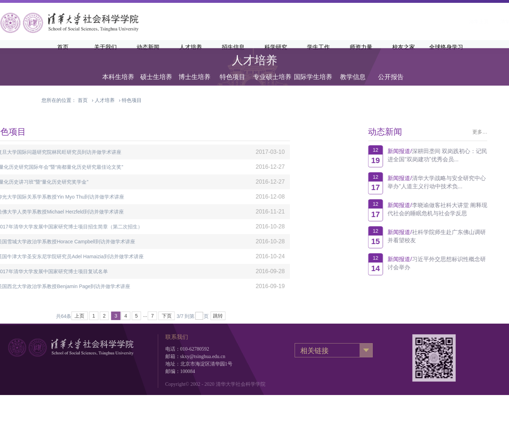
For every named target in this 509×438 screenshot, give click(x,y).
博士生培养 (194, 69)
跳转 (158, 316)
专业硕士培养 (272, 69)
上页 (19, 316)
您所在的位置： (59, 100)
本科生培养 (118, 69)
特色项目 (232, 69)
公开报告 (391, 69)
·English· (455, 21)
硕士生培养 (156, 69)
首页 (83, 100)
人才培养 (105, 100)
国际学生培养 (313, 69)
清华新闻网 (422, 21)
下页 (106, 316)
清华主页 (388, 21)
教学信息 (353, 69)
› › (110, 100)
